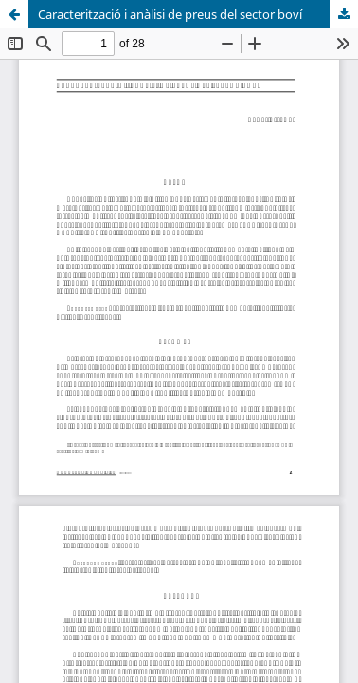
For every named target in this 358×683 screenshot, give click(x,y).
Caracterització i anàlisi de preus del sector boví (170, 14)
